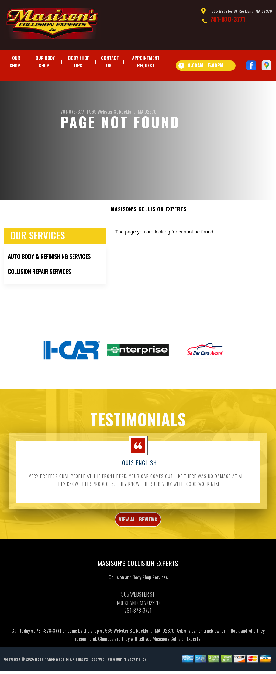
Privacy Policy (134, 665)
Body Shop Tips (79, 62)
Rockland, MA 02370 (137, 111)
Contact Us (110, 62)
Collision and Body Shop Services (138, 583)
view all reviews (138, 524)
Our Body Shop (45, 62)
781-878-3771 (227, 19)
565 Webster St (103, 111)
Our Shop (15, 62)
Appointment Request (146, 62)
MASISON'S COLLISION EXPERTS (149, 212)
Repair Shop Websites (53, 665)
